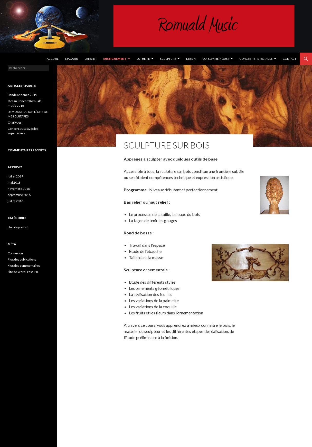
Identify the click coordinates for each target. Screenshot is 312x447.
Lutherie (143, 58)
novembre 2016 (19, 189)
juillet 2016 (15, 201)
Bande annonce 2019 (22, 95)
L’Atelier (91, 58)
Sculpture (168, 58)
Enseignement (114, 58)
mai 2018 (14, 182)
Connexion (15, 253)
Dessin (191, 58)
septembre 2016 (19, 195)
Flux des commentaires (24, 265)
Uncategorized (18, 227)
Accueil (53, 58)
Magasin (71, 58)
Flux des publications (22, 259)
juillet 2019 (15, 176)
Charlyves (15, 122)
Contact (289, 58)
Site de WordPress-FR (23, 272)
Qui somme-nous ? (215, 58)
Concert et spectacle (255, 58)
